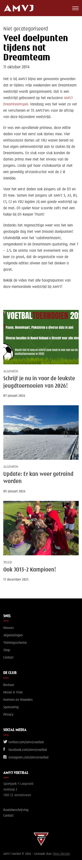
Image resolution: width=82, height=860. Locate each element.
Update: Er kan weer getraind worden (38, 477)
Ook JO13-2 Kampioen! (29, 570)
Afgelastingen (13, 635)
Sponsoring (11, 707)
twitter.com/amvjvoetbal (23, 742)
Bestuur (8, 685)
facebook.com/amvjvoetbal (25, 750)
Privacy (8, 714)
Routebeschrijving (15, 810)
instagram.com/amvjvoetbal (26, 757)
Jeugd (7, 562)
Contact (8, 657)
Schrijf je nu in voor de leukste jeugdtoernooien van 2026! (39, 382)
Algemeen (10, 371)
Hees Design (61, 854)
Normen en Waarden (18, 700)
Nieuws (8, 628)
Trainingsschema (15, 643)
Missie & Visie (13, 692)
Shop (6, 650)
